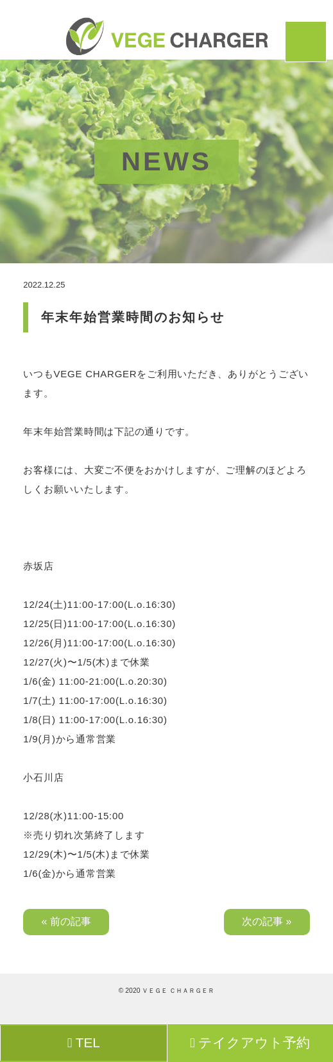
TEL (83, 1042)
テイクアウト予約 (250, 1042)
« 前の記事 (66, 921)
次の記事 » (266, 921)
